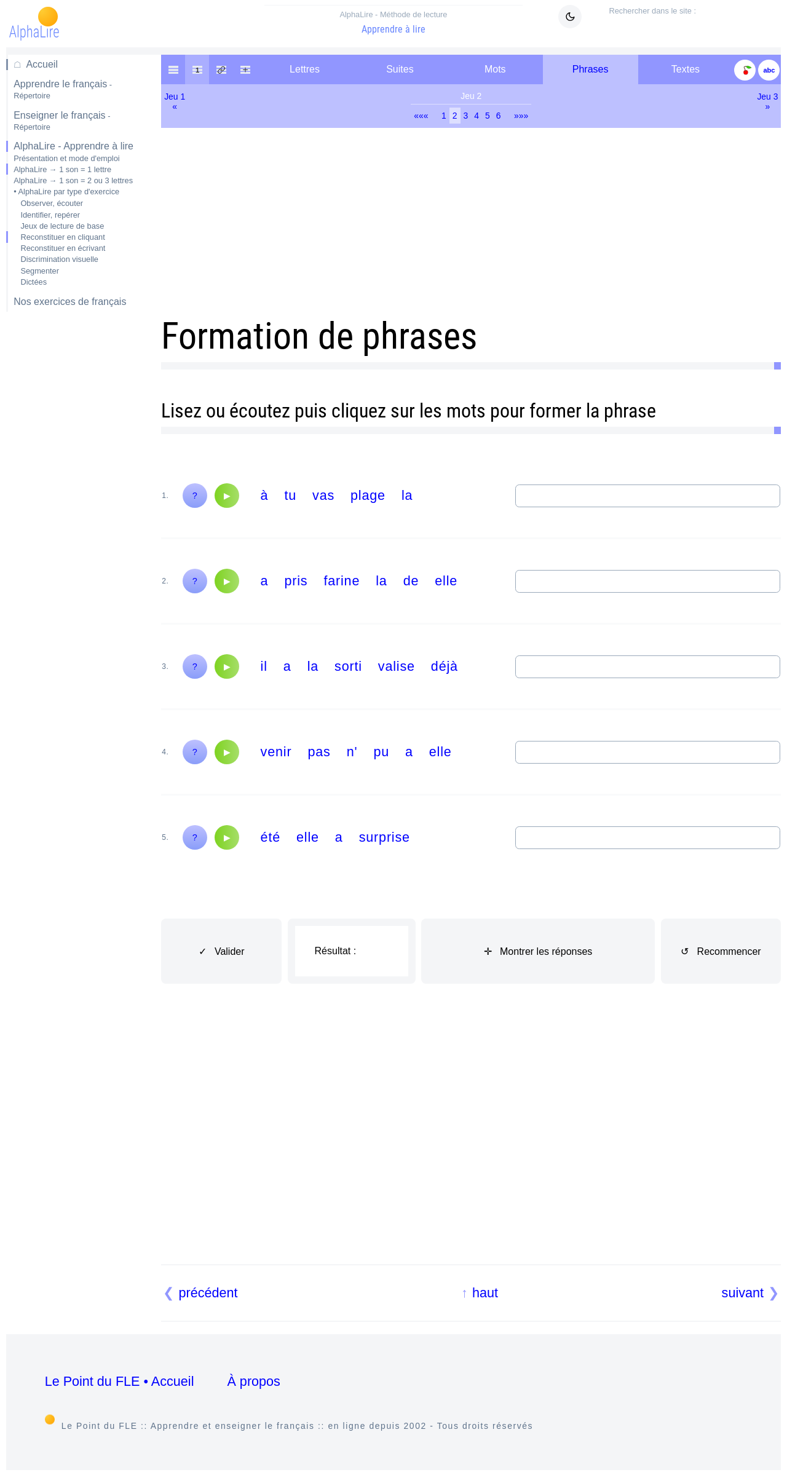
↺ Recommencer (721, 951)
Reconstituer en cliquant (62, 237)
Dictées (33, 282)
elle (446, 580)
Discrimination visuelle (59, 259)
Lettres (305, 69)
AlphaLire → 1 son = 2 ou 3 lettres (73, 180)
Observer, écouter (51, 203)
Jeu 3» (767, 101)
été (270, 837)
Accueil (42, 64)
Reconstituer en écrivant (62, 248)
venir (276, 751)
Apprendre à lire (393, 22)
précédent (208, 1292)
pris (295, 580)
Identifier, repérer (50, 214)
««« (421, 116)
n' (352, 751)
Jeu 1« (174, 101)
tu (290, 495)
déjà (444, 666)
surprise (384, 837)
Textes (685, 69)
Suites (399, 69)
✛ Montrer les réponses (538, 951)
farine (341, 580)
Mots (495, 69)
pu (381, 751)
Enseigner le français (62, 121)
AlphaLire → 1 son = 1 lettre (62, 169)
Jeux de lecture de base (62, 226)
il (264, 666)
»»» (521, 116)
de (411, 580)
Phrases (590, 69)
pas (318, 751)
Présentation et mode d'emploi (66, 158)
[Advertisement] (76, 515)
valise (396, 666)
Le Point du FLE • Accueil (119, 1381)
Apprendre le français (63, 89)
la (407, 495)
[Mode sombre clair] (570, 16)
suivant (743, 1292)
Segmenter (39, 270)
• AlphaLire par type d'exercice (66, 191)
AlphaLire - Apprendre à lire (73, 146)
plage (368, 495)
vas (323, 495)
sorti (348, 666)
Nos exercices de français (70, 301)
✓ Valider (222, 951)
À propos (253, 1381)
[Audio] (227, 495)
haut (485, 1292)
